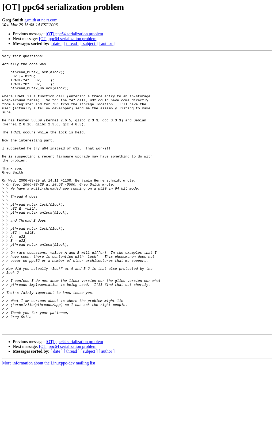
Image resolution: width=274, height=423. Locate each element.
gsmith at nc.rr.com (41, 20)
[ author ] (107, 43)
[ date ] (57, 43)
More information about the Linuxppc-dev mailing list (48, 418)
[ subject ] (89, 43)
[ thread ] (71, 43)
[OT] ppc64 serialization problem (74, 34)
